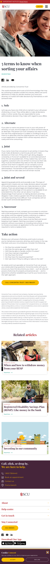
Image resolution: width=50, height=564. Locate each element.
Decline (37, 559)
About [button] (4, 503)
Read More (24, 2)
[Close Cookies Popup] (48, 552)
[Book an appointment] (25, 477)
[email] (12, 80)
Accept (13, 559)
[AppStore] (7, 544)
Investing (6, 74)
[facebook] (2, 80)
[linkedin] (7, 80)
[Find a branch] (25, 485)
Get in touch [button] (7, 515)
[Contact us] (25, 481)
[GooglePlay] (19, 544)
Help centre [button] (7, 509)
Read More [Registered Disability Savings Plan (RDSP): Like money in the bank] (7, 414)
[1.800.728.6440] (25, 474)
